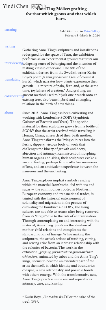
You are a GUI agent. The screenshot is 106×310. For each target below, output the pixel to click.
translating (12, 79)
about (9, 112)
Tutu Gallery (92, 31)
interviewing (13, 62)
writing (9, 46)
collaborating (14, 96)
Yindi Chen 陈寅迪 (24, 6)
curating (11, 29)
